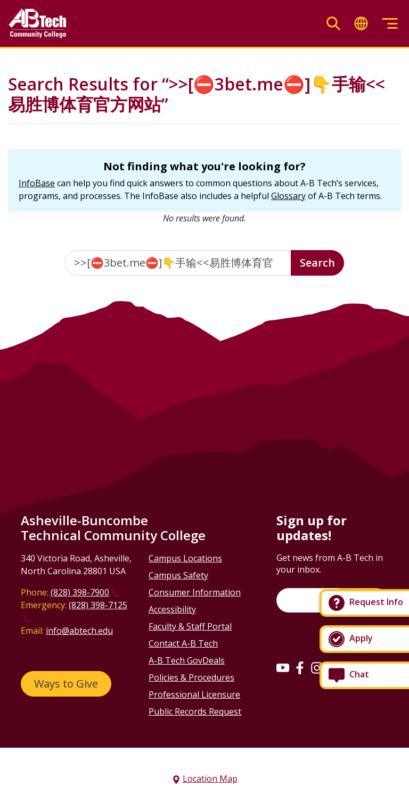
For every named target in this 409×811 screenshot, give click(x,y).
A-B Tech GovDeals (187, 660)
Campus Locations (185, 558)
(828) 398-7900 (80, 592)
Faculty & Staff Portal (190, 626)
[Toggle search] (333, 24)
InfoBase (37, 183)
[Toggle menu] (390, 24)
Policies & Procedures (191, 677)
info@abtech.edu (79, 630)
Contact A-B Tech (183, 643)
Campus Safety (178, 575)
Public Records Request (195, 711)
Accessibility (172, 609)
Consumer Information (195, 592)
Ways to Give (66, 683)
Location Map (210, 778)
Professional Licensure (194, 694)
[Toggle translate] (361, 24)
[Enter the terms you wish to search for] (178, 263)
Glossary (288, 196)
